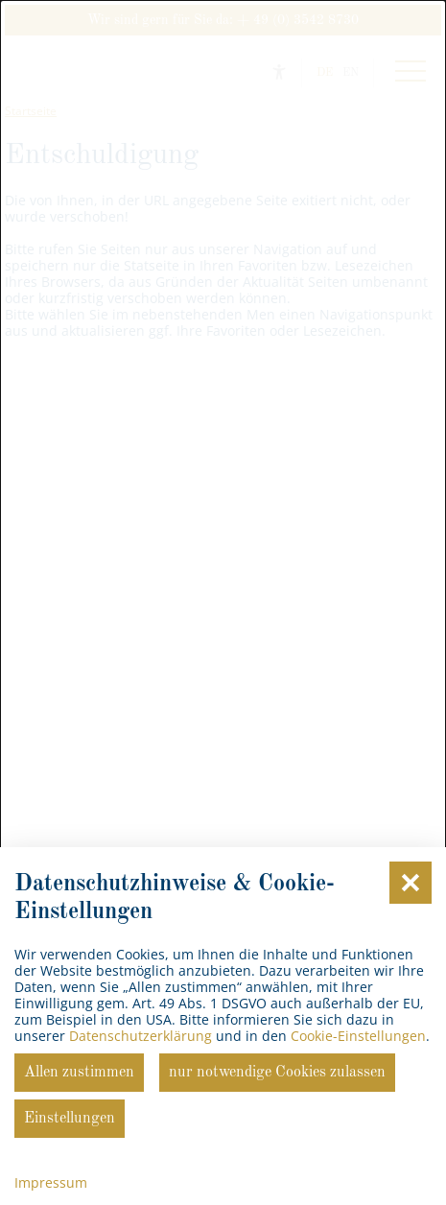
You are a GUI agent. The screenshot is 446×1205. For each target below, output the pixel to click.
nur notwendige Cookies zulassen (277, 1072)
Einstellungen (69, 1118)
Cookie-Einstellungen (358, 1036)
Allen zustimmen (79, 1072)
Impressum (50, 1182)
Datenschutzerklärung (140, 1036)
